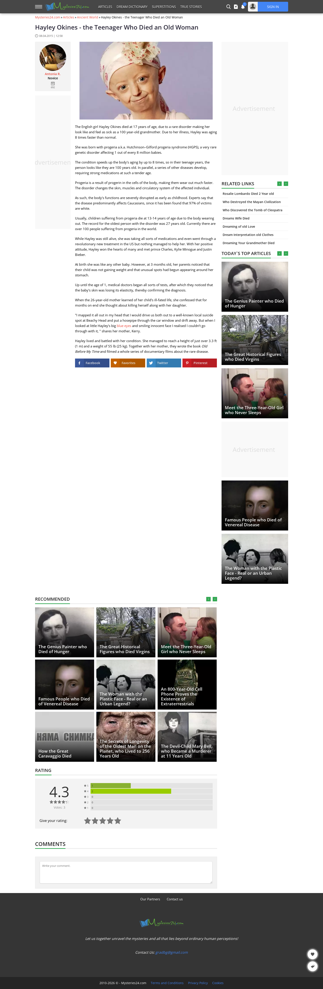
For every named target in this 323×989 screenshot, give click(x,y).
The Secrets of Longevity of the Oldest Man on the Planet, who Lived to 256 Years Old (125, 748)
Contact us (175, 899)
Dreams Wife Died (236, 218)
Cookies (218, 983)
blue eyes (124, 325)
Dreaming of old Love (239, 226)
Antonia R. (53, 74)
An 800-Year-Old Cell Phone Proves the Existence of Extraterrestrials (181, 696)
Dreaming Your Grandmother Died (249, 243)
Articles (105, 6)
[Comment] (126, 872)
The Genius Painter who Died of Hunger (254, 303)
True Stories (191, 6)
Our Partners (150, 899)
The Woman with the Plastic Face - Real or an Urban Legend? (253, 573)
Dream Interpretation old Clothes (248, 235)
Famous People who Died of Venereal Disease (253, 522)
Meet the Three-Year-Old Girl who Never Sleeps (254, 410)
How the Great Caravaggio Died (54, 753)
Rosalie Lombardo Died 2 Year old (248, 193)
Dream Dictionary (132, 6)
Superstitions (164, 6)
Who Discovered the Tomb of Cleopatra (252, 210)
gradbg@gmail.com (171, 952)
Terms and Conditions (167, 983)
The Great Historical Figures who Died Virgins (253, 356)
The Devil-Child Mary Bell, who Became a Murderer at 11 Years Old (186, 751)
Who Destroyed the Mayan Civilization (252, 202)
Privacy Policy (198, 983)
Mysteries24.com (47, 17)
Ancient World (87, 17)
